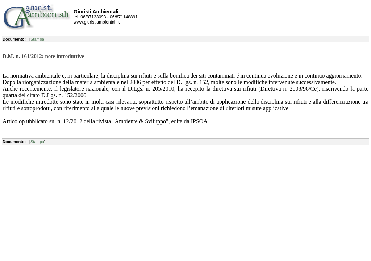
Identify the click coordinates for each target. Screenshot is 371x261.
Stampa (37, 39)
